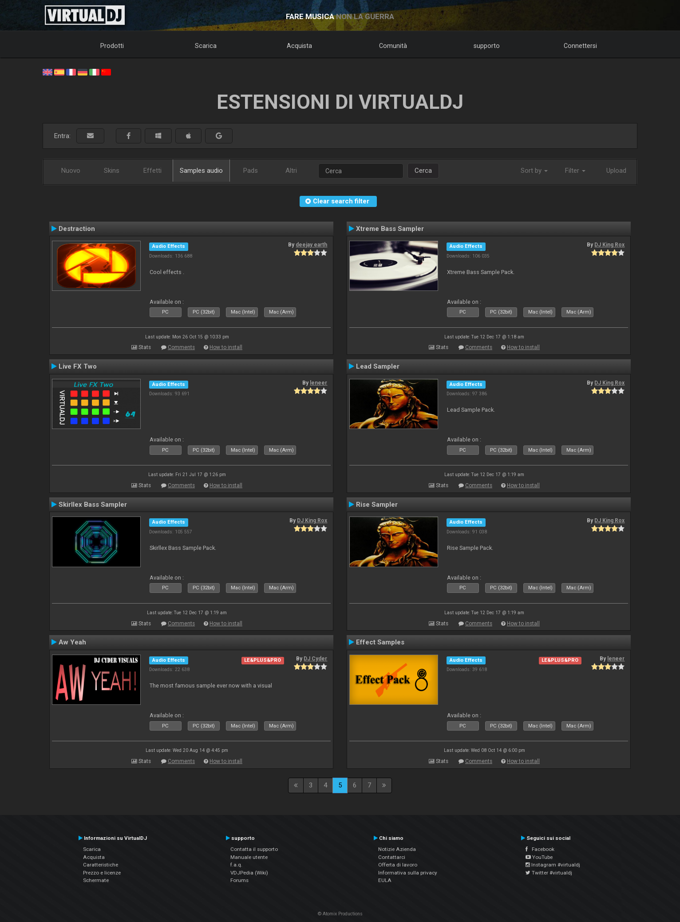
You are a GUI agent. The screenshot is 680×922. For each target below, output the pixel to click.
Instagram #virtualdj (553, 865)
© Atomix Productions (340, 914)
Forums (239, 880)
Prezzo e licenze (102, 873)
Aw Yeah (72, 642)
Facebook (540, 849)
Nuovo (70, 171)
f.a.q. (236, 865)
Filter (575, 171)
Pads (250, 171)
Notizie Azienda (397, 849)
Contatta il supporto (254, 849)
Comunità (393, 45)
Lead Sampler (377, 366)
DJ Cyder (315, 659)
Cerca (423, 171)
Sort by (534, 171)
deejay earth (311, 245)
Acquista (299, 45)
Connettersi (580, 45)
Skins (111, 171)
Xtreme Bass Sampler (390, 229)
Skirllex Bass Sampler (93, 505)
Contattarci (391, 857)
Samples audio (201, 171)
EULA (384, 880)
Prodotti (112, 45)
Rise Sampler (377, 505)
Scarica (206, 45)
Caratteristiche (100, 865)
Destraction (77, 229)
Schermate (96, 880)
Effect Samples (380, 642)
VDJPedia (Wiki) (249, 873)
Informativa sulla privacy (407, 873)
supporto (487, 45)
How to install (226, 347)
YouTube (539, 857)
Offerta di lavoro (397, 865)
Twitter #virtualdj (549, 873)
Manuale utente (249, 857)
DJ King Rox (609, 245)
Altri (291, 171)
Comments (181, 347)
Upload (616, 171)
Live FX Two (78, 366)
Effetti (152, 171)
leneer (318, 383)
